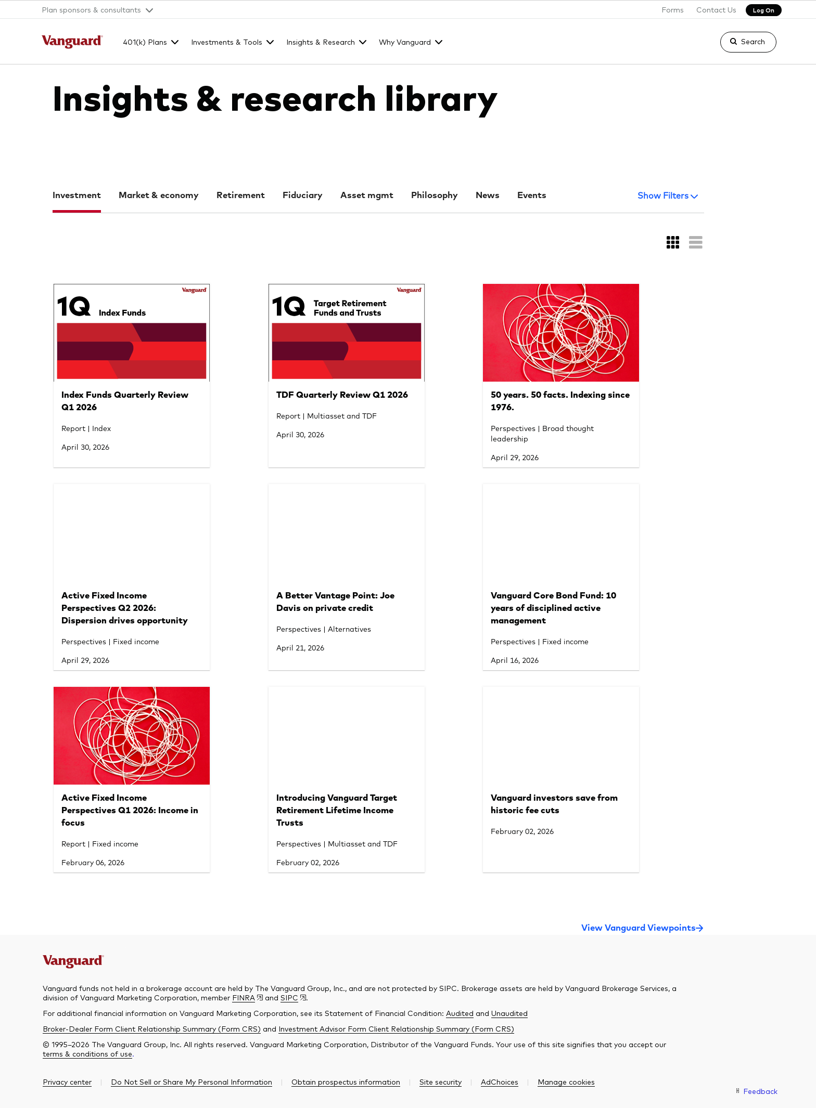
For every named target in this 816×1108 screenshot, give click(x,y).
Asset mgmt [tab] (366, 195)
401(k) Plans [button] (145, 41)
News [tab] (488, 195)
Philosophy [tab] (434, 195)
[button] (93, 9)
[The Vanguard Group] (73, 43)
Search (753, 41)
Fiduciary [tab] (303, 195)
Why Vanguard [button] (405, 41)
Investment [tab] (77, 195)
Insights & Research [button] (320, 41)
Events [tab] (531, 195)
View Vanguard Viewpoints (638, 928)
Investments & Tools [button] (226, 41)
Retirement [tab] (240, 195)
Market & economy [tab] (159, 195)
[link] (739, 46)
